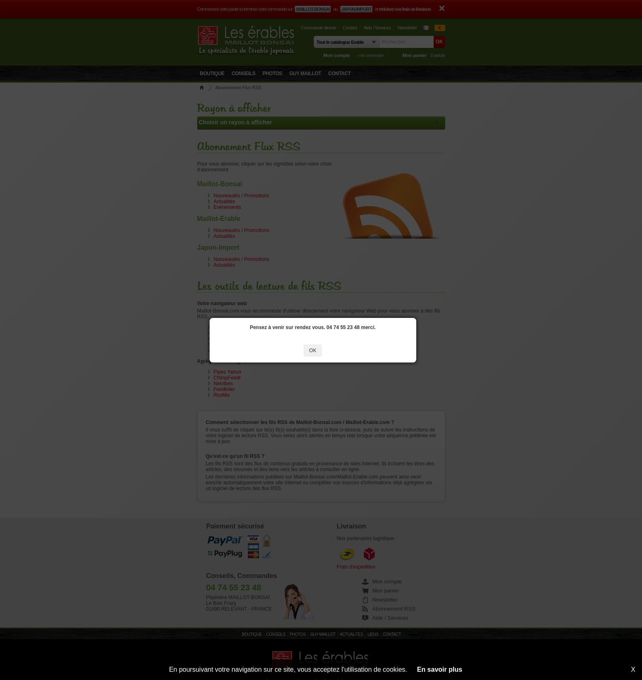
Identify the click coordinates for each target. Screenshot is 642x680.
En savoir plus (439, 669)
